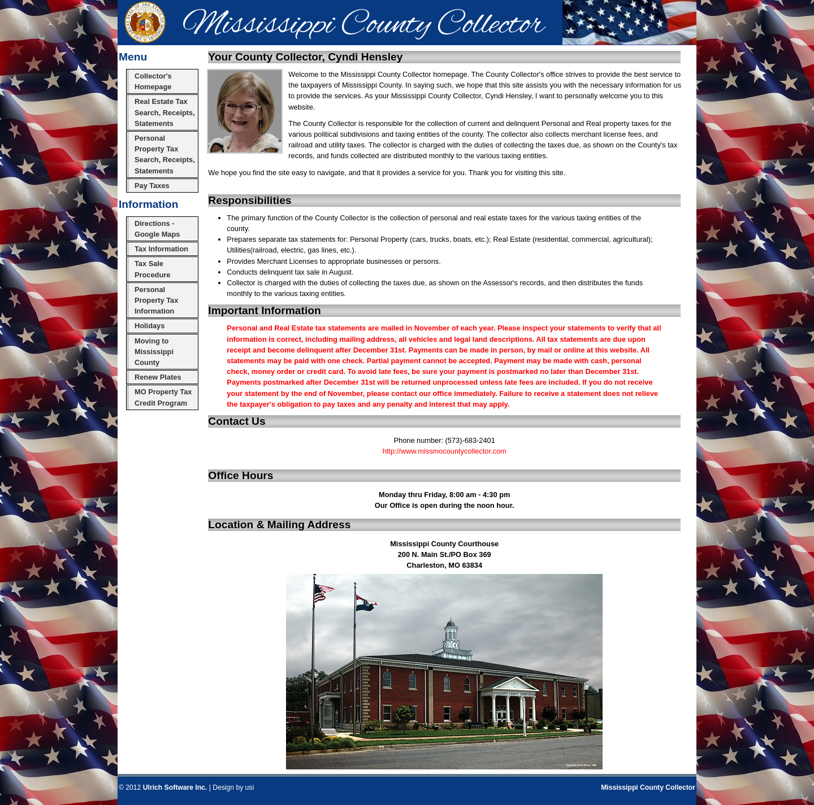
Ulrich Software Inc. (175, 787)
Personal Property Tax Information (156, 300)
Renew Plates (158, 377)
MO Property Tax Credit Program (163, 397)
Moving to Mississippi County (154, 352)
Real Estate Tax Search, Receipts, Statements (165, 112)
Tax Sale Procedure (152, 269)
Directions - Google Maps (157, 228)
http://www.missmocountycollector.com (444, 451)
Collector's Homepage (153, 81)
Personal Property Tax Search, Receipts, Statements (165, 154)
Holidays (149, 325)
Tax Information (161, 249)
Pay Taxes (152, 185)
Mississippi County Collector (648, 787)
